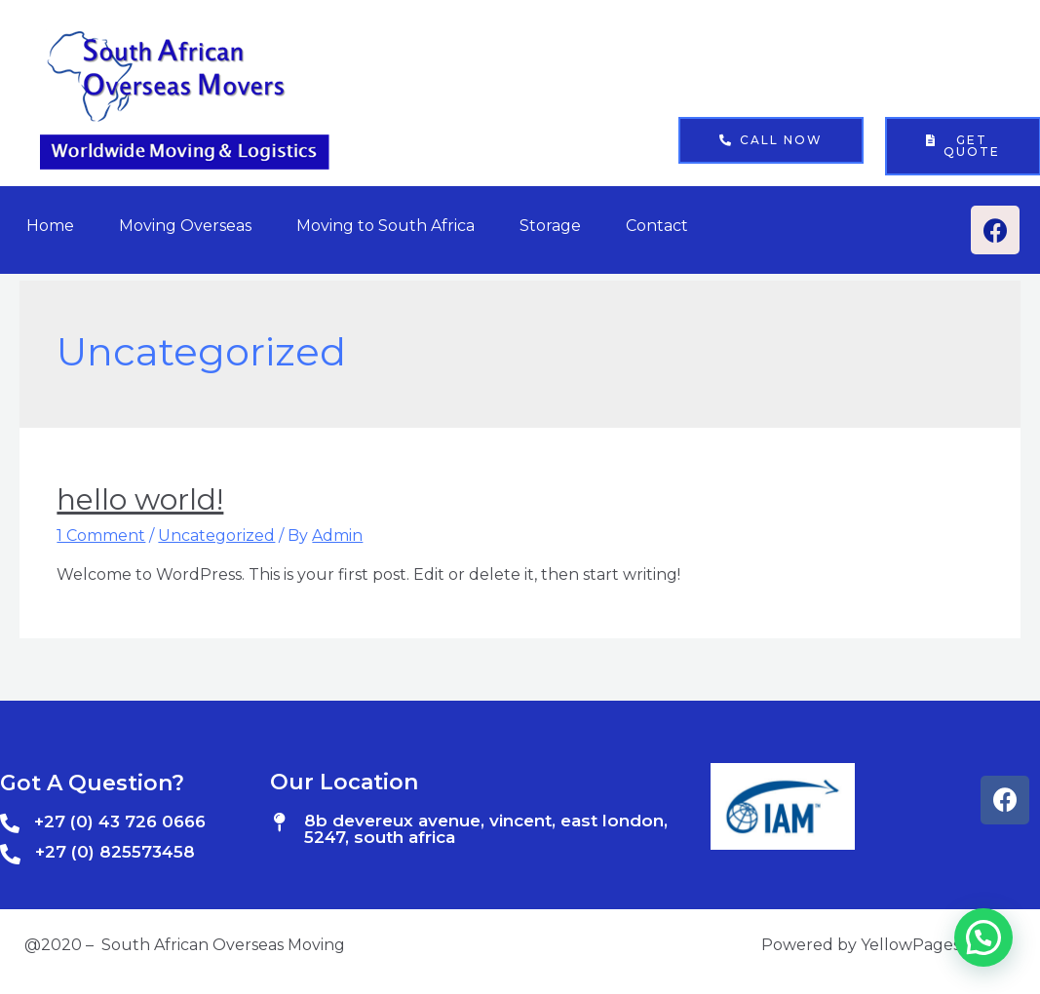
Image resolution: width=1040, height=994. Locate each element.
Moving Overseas (185, 225)
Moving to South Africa (385, 225)
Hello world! (140, 499)
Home (50, 225)
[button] (771, 140)
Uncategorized (216, 535)
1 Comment (101, 535)
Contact (657, 225)
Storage (550, 225)
